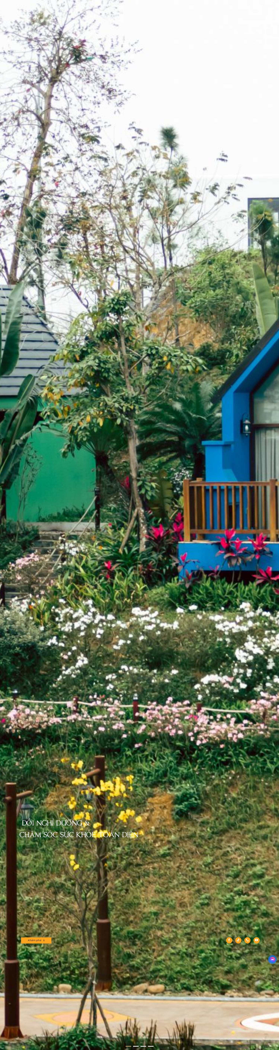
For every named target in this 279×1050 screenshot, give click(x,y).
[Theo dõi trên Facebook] (229, 940)
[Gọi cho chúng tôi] (247, 940)
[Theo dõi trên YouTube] (257, 940)
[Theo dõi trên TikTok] (238, 940)
